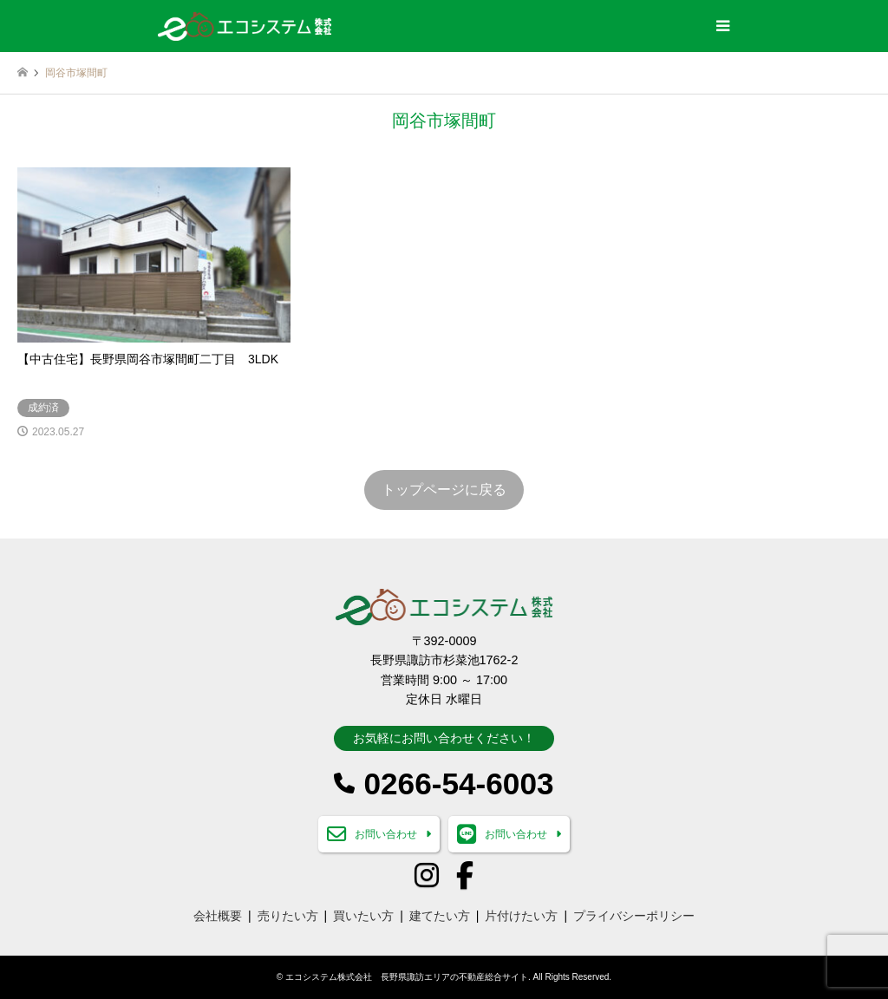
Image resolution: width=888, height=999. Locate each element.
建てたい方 (439, 916)
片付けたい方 (521, 916)
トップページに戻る (444, 489)
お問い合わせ (386, 834)
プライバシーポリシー (634, 916)
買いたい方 (363, 916)
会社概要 (217, 916)
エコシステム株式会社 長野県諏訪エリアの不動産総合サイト (406, 977)
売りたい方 (288, 916)
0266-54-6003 (458, 783)
